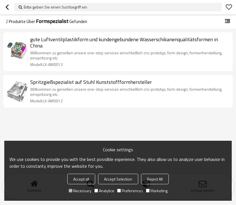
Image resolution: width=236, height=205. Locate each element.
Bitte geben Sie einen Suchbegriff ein (55, 7)
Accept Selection (118, 179)
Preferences (130, 191)
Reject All (155, 179)
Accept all (81, 179)
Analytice (104, 191)
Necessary (80, 191)
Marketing (157, 191)
